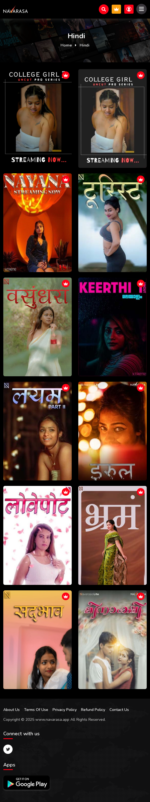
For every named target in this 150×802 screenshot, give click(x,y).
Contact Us (119, 709)
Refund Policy (93, 709)
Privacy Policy (65, 709)
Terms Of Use (36, 709)
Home (66, 45)
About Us (11, 709)
